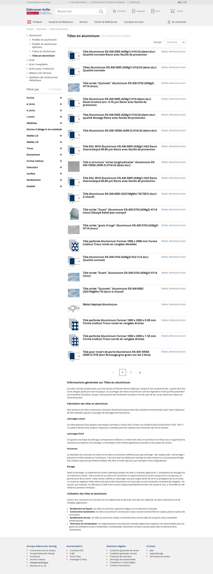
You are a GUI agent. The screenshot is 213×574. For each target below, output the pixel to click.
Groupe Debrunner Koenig (42, 553)
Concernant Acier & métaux (43, 550)
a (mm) (31, 104)
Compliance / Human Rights (122, 562)
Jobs (152, 550)
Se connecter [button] (179, 21)
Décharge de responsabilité (122, 559)
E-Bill (72, 553)
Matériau (32, 123)
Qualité (31, 186)
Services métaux (37, 559)
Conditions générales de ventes (124, 550)
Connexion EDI (76, 550)
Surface (31, 173)
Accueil (30, 29)
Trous (30, 148)
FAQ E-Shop (75, 556)
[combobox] (80, 11)
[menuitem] (34, 22)
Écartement (33, 154)
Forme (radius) (35, 161)
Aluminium (42, 29)
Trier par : (157, 42)
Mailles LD (32, 135)
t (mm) (31, 116)
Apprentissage (156, 553)
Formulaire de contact (160, 556)
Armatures (35, 556)
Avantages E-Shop (78, 559)
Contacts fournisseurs (120, 565)
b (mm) (31, 110)
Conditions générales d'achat (123, 553)
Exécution (32, 167)
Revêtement (34, 179)
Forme (30, 97)
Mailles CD (32, 142)
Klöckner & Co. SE (38, 565)
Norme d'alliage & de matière (43, 129)
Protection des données (121, 556)
